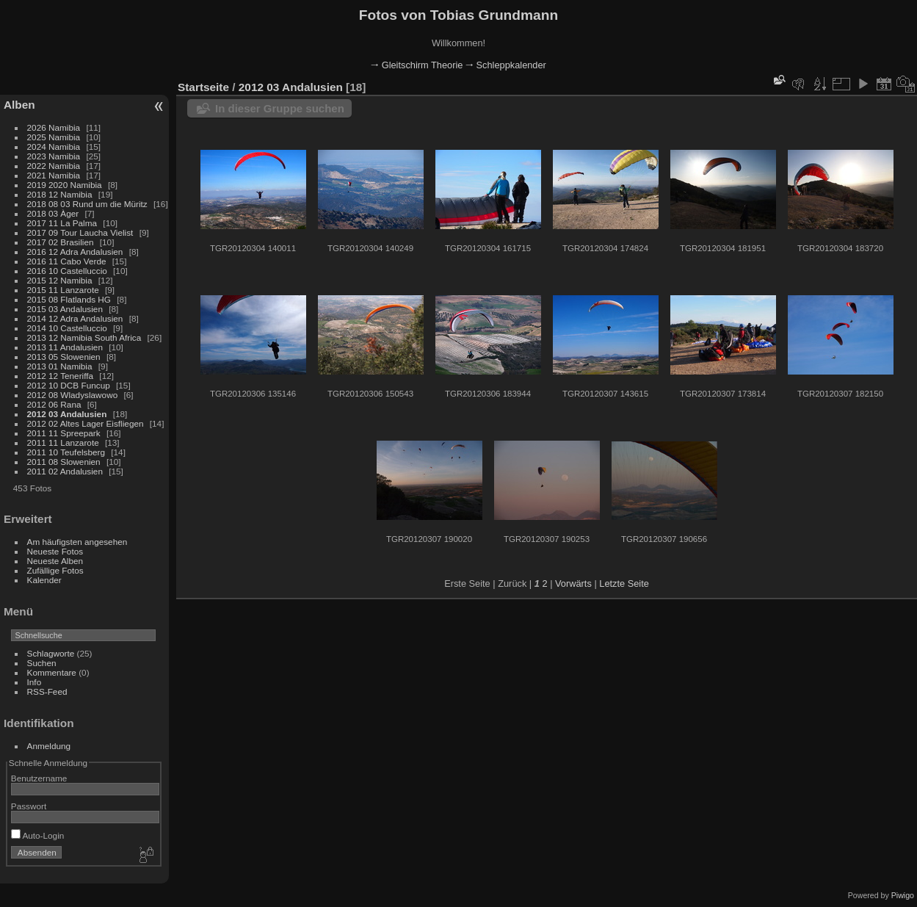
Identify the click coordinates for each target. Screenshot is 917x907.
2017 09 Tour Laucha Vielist (80, 232)
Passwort (28, 806)
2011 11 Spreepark (64, 433)
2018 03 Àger (53, 213)
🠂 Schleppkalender (505, 65)
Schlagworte (51, 653)
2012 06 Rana (54, 404)
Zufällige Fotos (55, 570)
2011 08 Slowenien (64, 461)
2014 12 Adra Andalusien (75, 318)
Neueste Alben (55, 560)
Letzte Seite (624, 583)
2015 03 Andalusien (65, 309)
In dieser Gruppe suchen (279, 108)
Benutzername (39, 778)
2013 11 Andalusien (65, 347)
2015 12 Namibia (60, 280)
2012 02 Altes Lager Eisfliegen (85, 423)
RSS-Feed (47, 691)
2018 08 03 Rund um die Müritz (87, 204)
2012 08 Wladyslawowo (72, 395)
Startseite (203, 87)
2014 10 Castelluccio (67, 328)
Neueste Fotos (55, 551)
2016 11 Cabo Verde (66, 261)
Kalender (44, 580)
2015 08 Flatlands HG (69, 299)
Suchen (42, 663)
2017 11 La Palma (62, 223)
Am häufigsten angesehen (77, 541)
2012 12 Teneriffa (60, 375)
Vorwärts (573, 583)
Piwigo (902, 895)
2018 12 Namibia (60, 194)
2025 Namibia (54, 137)
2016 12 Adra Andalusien (75, 251)
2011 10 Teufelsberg (66, 452)
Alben (19, 104)
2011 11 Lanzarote (63, 442)
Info (34, 682)
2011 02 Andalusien (65, 471)
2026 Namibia (54, 127)
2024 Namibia (54, 146)
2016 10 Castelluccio (67, 270)
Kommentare (51, 672)
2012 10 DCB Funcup (68, 385)
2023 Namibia (54, 156)
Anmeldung (49, 746)
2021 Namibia (54, 175)
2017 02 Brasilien (60, 242)
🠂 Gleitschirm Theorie (417, 65)
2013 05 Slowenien (64, 356)
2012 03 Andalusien (67, 414)
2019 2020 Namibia (64, 184)
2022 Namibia (54, 165)
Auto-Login (38, 835)
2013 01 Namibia (60, 366)
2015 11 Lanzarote (63, 289)
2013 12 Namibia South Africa (84, 337)
